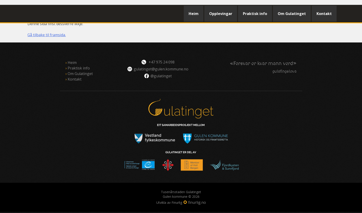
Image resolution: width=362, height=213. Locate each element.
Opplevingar (220, 13)
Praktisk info (255, 13)
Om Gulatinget (292, 13)
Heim (194, 13)
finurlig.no (197, 202)
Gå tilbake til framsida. (46, 34)
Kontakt (324, 13)
